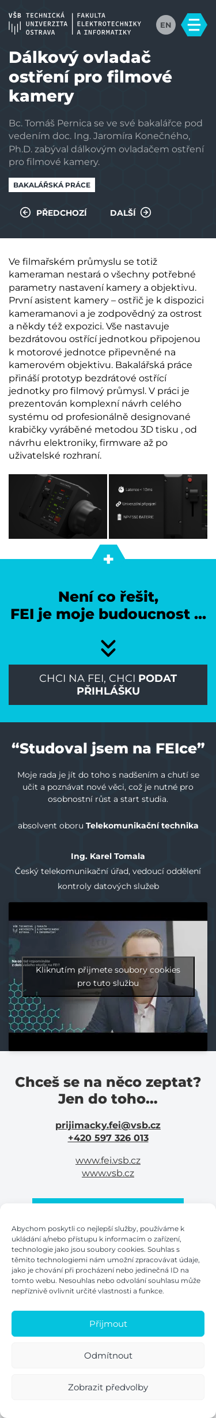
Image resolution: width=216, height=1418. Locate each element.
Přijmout (108, 1323)
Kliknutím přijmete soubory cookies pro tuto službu (108, 976)
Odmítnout (108, 1355)
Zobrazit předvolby (108, 1387)
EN (166, 24)
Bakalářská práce (51, 185)
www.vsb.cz (108, 1173)
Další (130, 212)
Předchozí (53, 212)
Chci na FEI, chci (108, 684)
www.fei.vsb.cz (108, 1160)
